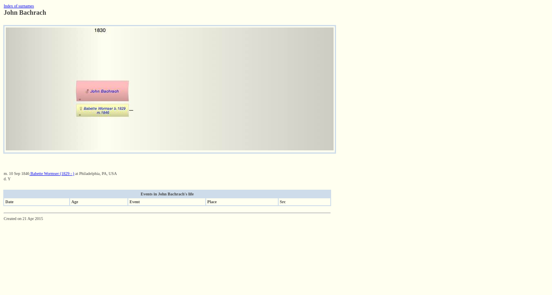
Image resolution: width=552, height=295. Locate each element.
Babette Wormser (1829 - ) (52, 173)
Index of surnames (19, 6)
